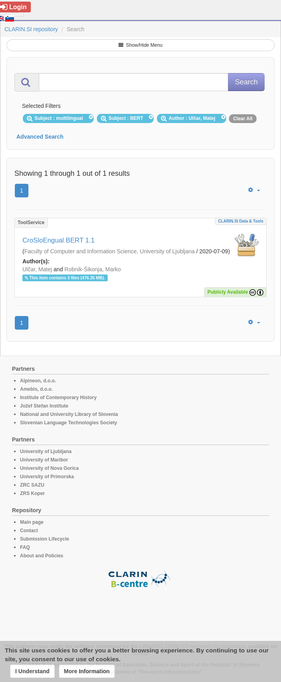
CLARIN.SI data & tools (240, 221)
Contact (29, 530)
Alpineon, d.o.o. (38, 381)
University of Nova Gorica (49, 468)
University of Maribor (44, 460)
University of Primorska (47, 476)
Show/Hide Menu (140, 45)
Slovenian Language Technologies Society (68, 423)
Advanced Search (40, 136)
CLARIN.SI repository (31, 29)
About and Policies (41, 556)
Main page (32, 522)
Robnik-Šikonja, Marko (92, 269)
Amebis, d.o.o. (36, 389)
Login (13, 7)
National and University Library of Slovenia (69, 414)
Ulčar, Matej (37, 269)
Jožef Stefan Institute (44, 406)
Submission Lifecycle (44, 539)
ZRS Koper (32, 493)
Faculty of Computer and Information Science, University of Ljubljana (109, 251)
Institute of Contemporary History (58, 397)
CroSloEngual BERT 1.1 (58, 240)
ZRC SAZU (32, 485)
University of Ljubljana (46, 451)
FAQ (25, 547)
